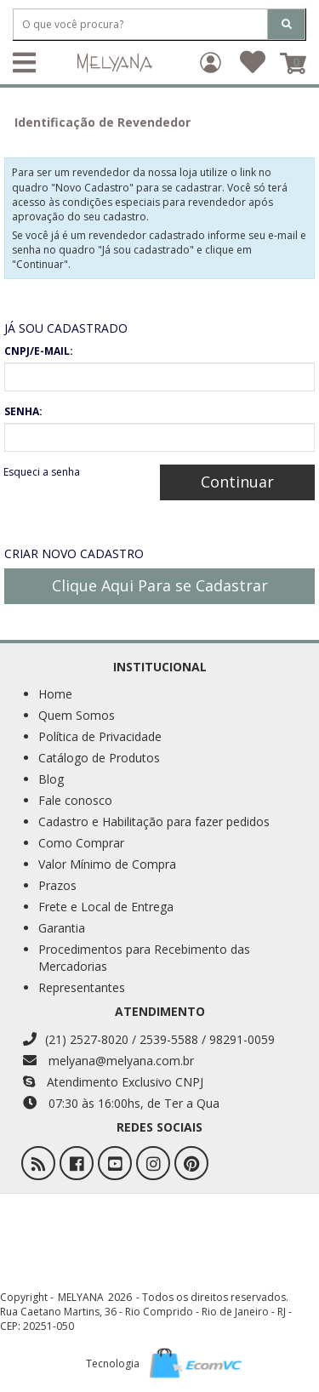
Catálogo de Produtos (99, 758)
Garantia (61, 928)
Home (55, 694)
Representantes (81, 987)
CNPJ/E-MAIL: (38, 351)
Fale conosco (75, 800)
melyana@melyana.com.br (108, 1061)
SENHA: (23, 411)
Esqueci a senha (41, 472)
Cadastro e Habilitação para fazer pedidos (154, 821)
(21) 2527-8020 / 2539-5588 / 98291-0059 (149, 1039)
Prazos (57, 885)
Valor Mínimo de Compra (107, 864)
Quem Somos (76, 715)
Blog (51, 779)
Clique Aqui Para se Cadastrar (160, 585)
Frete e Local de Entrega (106, 907)
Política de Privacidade (100, 736)
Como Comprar (81, 843)
